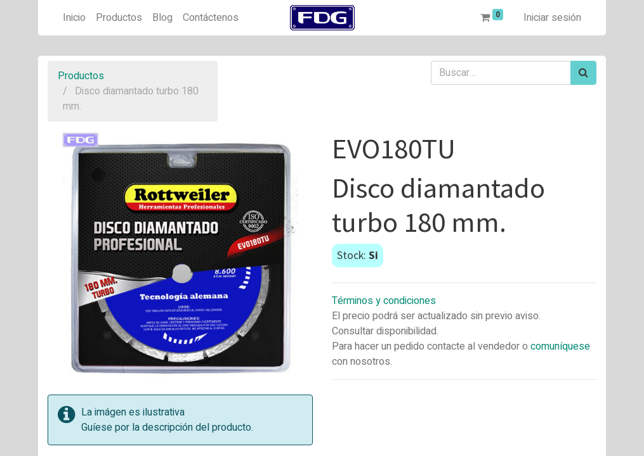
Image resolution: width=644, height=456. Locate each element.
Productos (81, 76)
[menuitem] (74, 17)
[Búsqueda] (583, 73)
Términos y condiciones (384, 300)
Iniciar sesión (552, 17)
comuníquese (560, 346)
